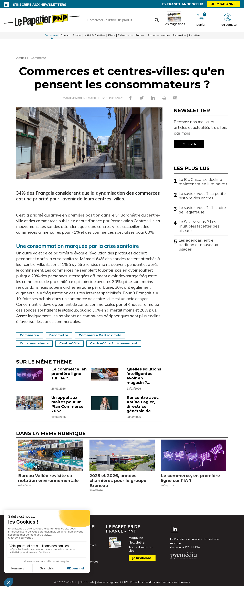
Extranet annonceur (182, 4)
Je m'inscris (188, 144)
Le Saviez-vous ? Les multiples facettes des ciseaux (199, 226)
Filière (111, 36)
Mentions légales (107, 584)
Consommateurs (35, 343)
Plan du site (86, 584)
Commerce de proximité (106, 335)
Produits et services (159, 36)
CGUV (124, 584)
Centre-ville (73, 343)
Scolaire (77, 36)
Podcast (140, 36)
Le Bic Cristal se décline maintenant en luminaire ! (203, 181)
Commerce (51, 36)
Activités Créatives (94, 36)
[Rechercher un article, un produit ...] (122, 21)
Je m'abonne (223, 4)
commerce (30, 335)
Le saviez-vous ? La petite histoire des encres (202, 195)
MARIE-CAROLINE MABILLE (81, 98)
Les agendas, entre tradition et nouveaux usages (198, 245)
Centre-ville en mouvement (121, 343)
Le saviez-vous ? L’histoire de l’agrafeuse (202, 210)
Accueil (21, 58)
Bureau (65, 36)
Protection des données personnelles (154, 584)
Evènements (125, 36)
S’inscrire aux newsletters (39, 4)
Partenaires (179, 36)
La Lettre (194, 36)
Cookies (185, 584)
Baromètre (62, 335)
